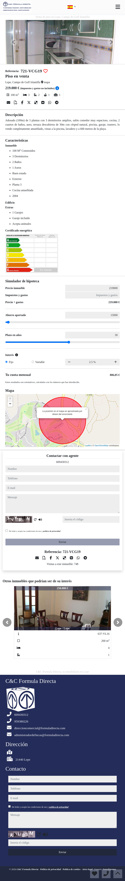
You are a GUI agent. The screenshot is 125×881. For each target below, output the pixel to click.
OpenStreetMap (101, 445)
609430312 (62, 461)
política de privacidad (51, 531)
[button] (7, 622)
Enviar (62, 541)
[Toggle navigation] (117, 7)
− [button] (10, 404)
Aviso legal (87, 869)
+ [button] (10, 398)
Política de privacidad (50, 869)
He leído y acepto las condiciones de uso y (34, 531)
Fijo (11, 362)
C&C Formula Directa (28, 869)
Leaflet (88, 445)
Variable (40, 362)
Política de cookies (72, 869)
